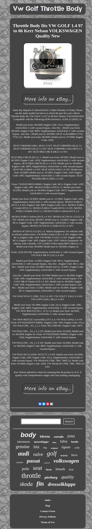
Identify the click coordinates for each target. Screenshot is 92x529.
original (54, 448)
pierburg (51, 477)
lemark (60, 469)
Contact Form (47, 511)
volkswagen (66, 461)
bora (74, 455)
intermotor (23, 441)
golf (52, 453)
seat (37, 468)
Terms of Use (47, 522)
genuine (23, 446)
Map (47, 505)
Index (48, 500)
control (47, 463)
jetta (71, 436)
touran (19, 462)
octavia (63, 455)
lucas (49, 469)
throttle (31, 475)
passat (33, 461)
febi (36, 447)
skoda (26, 484)
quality (67, 476)
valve (38, 454)
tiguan (66, 447)
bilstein (45, 436)
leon (71, 469)
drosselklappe (62, 484)
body (28, 434)
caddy (77, 447)
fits (40, 483)
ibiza (54, 442)
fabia (63, 441)
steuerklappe (41, 441)
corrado (59, 436)
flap (45, 447)
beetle (74, 441)
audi (23, 453)
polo (25, 468)
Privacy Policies (47, 516)
